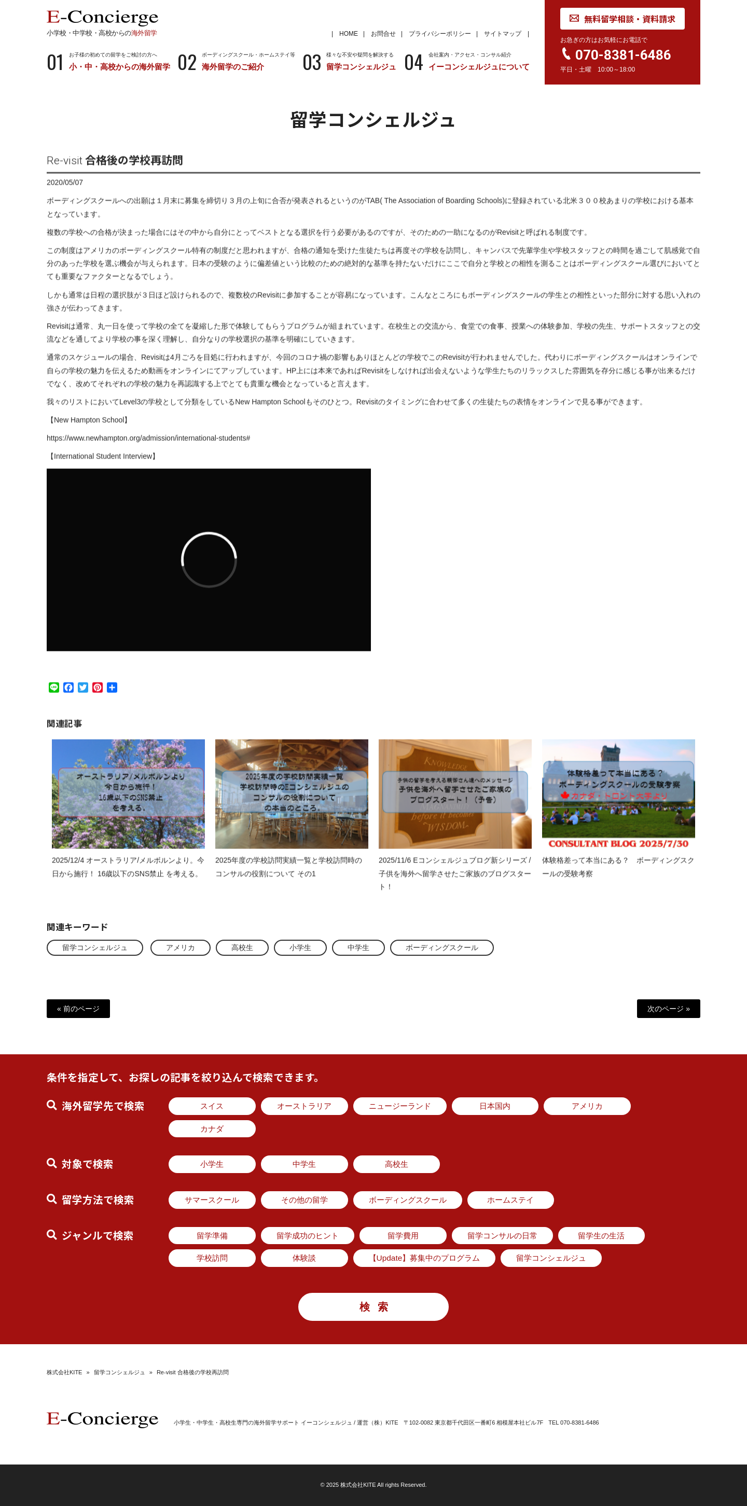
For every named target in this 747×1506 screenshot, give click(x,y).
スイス (212, 1105)
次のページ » (668, 1009)
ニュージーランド (400, 1105)
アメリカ (180, 947)
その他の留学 (304, 1199)
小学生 (300, 947)
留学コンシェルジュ (95, 947)
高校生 (242, 947)
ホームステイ (510, 1199)
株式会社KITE (64, 1372)
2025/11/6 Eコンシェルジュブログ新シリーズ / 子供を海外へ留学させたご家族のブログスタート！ (455, 882)
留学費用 (403, 1235)
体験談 (304, 1257)
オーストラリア (304, 1105)
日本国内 (494, 1105)
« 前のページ (78, 1009)
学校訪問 (212, 1257)
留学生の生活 (601, 1235)
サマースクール (212, 1199)
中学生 (358, 947)
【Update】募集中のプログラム (424, 1257)
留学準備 (212, 1235)
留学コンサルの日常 (502, 1235)
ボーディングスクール (442, 947)
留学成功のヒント (307, 1235)
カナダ (212, 1128)
